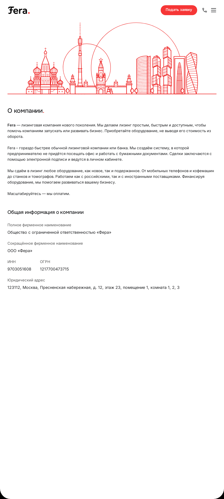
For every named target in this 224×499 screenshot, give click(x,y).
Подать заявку (179, 9)
